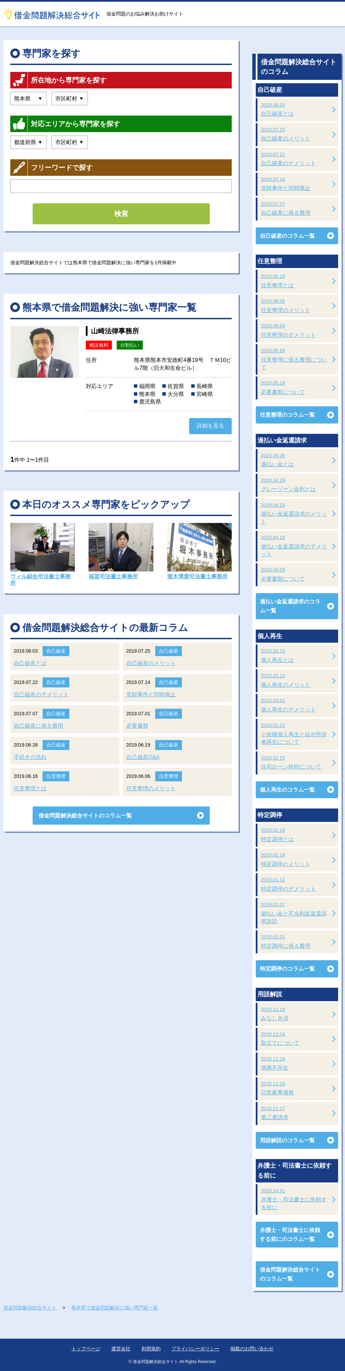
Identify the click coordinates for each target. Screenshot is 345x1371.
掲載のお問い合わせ (252, 1348)
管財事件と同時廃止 (151, 694)
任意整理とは (30, 788)
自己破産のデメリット (41, 694)
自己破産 (56, 651)
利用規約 (151, 1348)
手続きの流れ (30, 757)
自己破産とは (30, 663)
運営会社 (120, 1348)
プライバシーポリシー (195, 1348)
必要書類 (137, 726)
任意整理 (56, 776)
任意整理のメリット (151, 788)
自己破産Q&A (143, 757)
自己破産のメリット (151, 663)
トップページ (85, 1348)
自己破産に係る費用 (38, 726)
